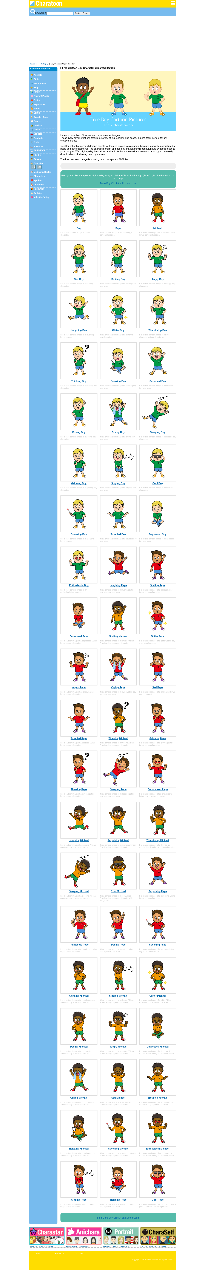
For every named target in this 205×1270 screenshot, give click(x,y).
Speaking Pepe (157, 944)
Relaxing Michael (79, 1148)
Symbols (38, 180)
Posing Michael (79, 1046)
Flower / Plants (41, 96)
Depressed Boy (157, 534)
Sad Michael (118, 1097)
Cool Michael (118, 891)
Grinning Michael (79, 995)
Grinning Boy (78, 483)
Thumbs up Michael (157, 840)
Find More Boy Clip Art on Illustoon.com (118, 1218)
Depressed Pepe (78, 636)
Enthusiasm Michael (157, 1148)
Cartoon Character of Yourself (153, 1246)
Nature (37, 92)
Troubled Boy (118, 534)
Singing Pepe (78, 1199)
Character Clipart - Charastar (41, 1246)
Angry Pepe (79, 687)
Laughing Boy (79, 330)
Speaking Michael (118, 1148)
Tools (36, 142)
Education (39, 163)
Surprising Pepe (157, 891)
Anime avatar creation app (77, 1246)
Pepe (118, 228)
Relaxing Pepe (118, 1199)
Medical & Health (42, 172)
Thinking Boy (78, 381)
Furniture (38, 146)
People (37, 155)
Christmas (39, 184)
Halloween (39, 189)
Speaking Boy (79, 534)
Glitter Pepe (158, 636)
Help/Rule (59, 1253)
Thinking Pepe (79, 789)
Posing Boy (78, 432)
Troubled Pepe (79, 738)
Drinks (37, 113)
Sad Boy (79, 279)
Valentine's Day (41, 197)
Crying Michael (79, 1097)
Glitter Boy (118, 330)
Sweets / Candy (42, 117)
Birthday (38, 193)
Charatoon (33, 64)
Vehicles (38, 134)
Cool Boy (157, 483)
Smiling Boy (118, 279)
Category (44, 64)
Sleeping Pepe (118, 789)
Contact (80, 1253)
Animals (38, 75)
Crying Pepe (118, 687)
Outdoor (38, 125)
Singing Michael (118, 995)
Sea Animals (40, 83)
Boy (79, 228)
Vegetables (39, 104)
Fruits (37, 100)
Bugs (36, 87)
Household (39, 150)
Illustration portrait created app (116, 1246)
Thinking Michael (118, 738)
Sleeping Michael (79, 891)
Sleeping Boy (157, 432)
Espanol (38, 1253)
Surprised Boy (158, 381)
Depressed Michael (158, 1046)
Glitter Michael (157, 995)
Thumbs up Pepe (79, 944)
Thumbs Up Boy (157, 330)
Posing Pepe (118, 944)
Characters (39, 176)
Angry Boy (158, 279)
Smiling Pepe (157, 585)
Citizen (37, 159)
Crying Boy (118, 432)
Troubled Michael (158, 1097)
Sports (37, 121)
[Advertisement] (102, 40)
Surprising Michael (118, 840)
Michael (157, 228)
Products (38, 138)
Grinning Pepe (158, 738)
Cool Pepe (157, 1199)
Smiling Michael (118, 636)
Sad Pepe (157, 687)
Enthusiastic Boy (79, 585)
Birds (36, 79)
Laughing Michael (79, 840)
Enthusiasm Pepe (158, 789)
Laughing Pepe (118, 585)
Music (37, 129)
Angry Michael (118, 1046)
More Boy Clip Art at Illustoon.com (118, 183)
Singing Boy (118, 483)
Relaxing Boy (118, 381)
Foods (37, 108)
